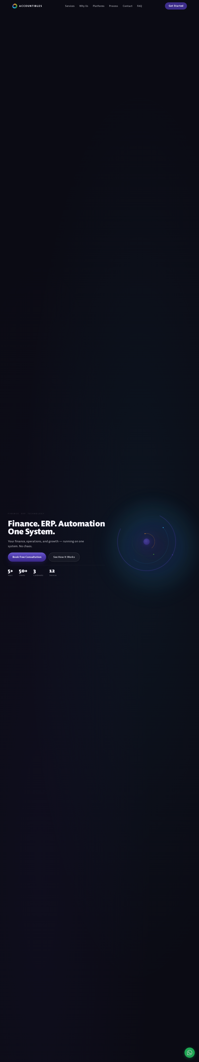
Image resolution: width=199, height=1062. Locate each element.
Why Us (83, 6)
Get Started (176, 5)
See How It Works (64, 557)
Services (70, 6)
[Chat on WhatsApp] (179, 1052)
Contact (127, 6)
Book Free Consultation (27, 557)
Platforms (98, 6)
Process (113, 6)
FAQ (139, 6)
